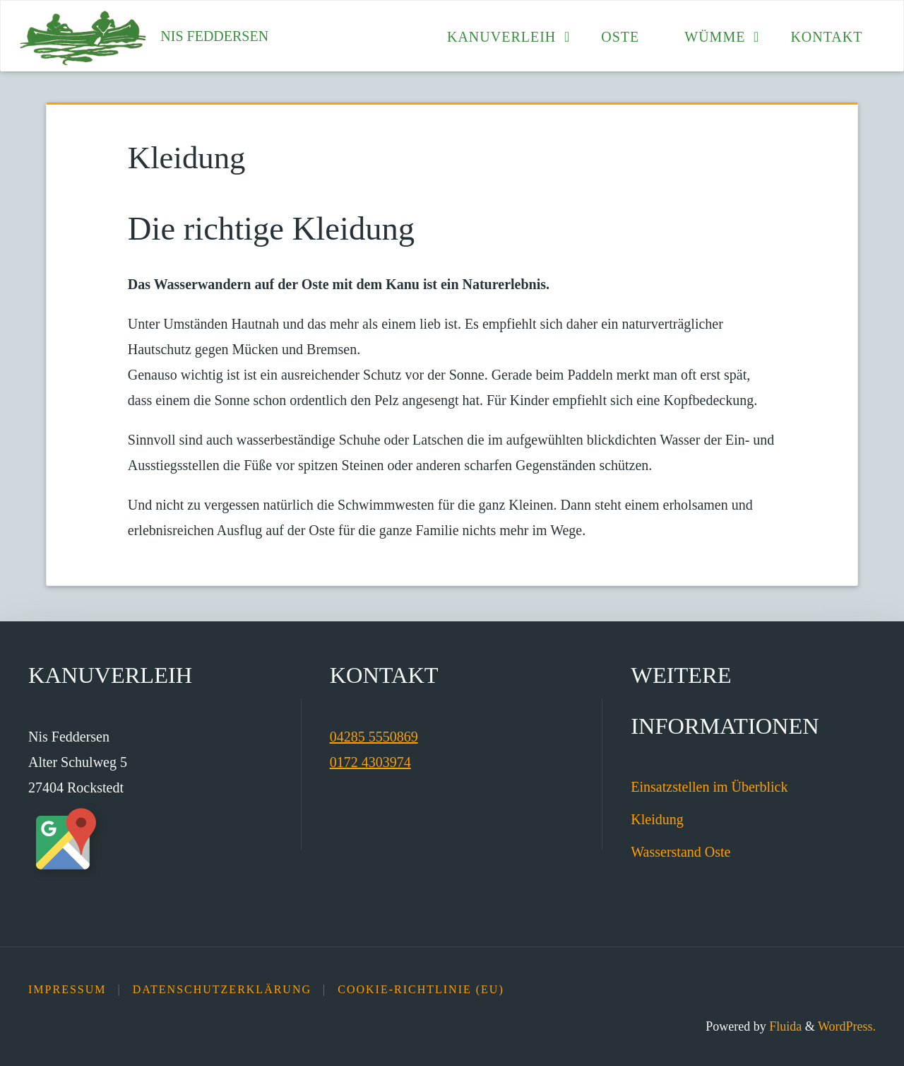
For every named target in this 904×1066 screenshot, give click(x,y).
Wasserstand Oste (680, 852)
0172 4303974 (370, 762)
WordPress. (847, 1026)
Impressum (67, 989)
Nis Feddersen (214, 36)
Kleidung (657, 819)
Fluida (784, 1026)
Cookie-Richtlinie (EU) (421, 989)
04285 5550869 (374, 736)
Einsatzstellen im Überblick (709, 787)
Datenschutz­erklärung (222, 989)
